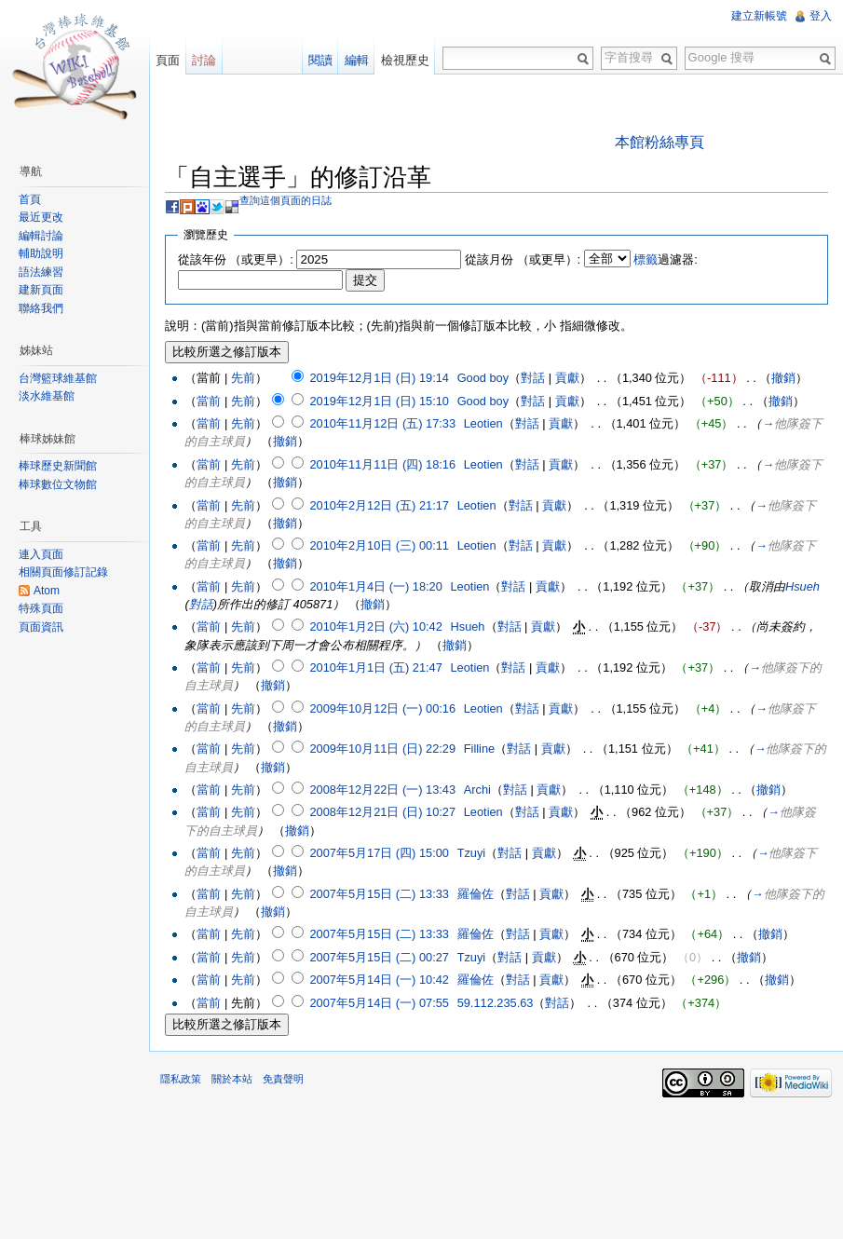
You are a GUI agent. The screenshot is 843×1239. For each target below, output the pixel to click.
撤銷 (783, 378)
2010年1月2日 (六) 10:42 (375, 626)
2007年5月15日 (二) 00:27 (378, 957)
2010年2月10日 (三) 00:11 (378, 545)
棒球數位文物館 (58, 484)
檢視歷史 (405, 60)
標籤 (645, 259)
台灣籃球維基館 (58, 378)
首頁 (30, 199)
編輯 (357, 60)
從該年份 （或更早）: (235, 259)
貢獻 (567, 378)
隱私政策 (180, 1078)
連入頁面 (41, 554)
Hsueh (802, 586)
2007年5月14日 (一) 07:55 (378, 1003)
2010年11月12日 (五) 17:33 (382, 423)
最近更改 (41, 217)
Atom (47, 590)
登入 (820, 15)
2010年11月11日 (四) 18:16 (382, 464)
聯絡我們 (41, 308)
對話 (533, 378)
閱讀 (320, 60)
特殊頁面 (41, 608)
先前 (243, 378)
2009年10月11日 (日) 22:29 (382, 749)
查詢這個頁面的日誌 (285, 200)
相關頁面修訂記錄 (63, 572)
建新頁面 (41, 289)
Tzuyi (471, 853)
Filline (479, 749)
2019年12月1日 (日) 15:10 (378, 401)
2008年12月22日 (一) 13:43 (382, 789)
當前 (209, 401)
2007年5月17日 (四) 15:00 (378, 853)
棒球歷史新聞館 (58, 465)
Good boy (483, 378)
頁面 (168, 60)
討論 (204, 60)
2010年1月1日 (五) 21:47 (375, 667)
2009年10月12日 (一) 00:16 (382, 708)
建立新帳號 (759, 15)
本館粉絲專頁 (659, 142)
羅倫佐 (475, 894)
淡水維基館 (47, 395)
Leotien (483, 423)
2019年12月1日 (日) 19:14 (378, 378)
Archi (477, 789)
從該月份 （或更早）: (522, 259)
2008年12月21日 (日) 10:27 (382, 812)
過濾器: (665, 259)
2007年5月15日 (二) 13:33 (378, 894)
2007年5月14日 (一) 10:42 (378, 980)
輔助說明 (41, 253)
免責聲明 (283, 1078)
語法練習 (41, 272)
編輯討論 (41, 235)
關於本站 (231, 1078)
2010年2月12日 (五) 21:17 (378, 505)
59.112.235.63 (495, 1003)
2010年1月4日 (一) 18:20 (375, 586)
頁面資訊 (41, 626)
